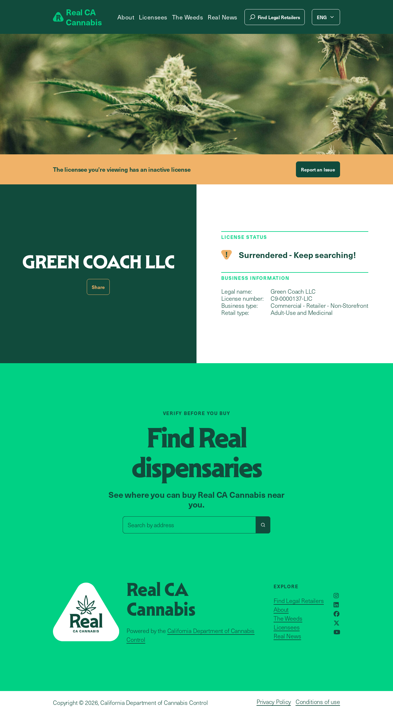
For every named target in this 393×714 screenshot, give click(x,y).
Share (98, 287)
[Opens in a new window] (336, 596)
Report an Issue (318, 169)
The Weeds (187, 17)
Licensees (153, 17)
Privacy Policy (274, 702)
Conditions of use (318, 702)
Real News (222, 17)
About (125, 17)
